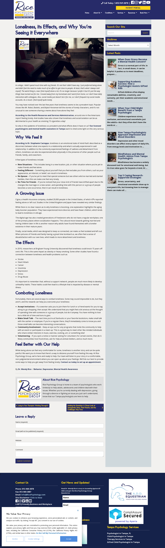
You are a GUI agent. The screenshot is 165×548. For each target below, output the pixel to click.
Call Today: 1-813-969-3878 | (116, 3)
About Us (97, 13)
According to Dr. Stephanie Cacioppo (32, 143)
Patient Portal (133, 8)
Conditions (109, 13)
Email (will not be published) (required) (29, 431)
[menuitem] (87, 12)
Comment (19, 450)
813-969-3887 (25, 491)
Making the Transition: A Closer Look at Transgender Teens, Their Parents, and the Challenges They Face (82, 408)
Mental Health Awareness (66, 369)
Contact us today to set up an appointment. (81, 362)
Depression (48, 369)
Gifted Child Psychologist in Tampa (123, 541)
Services (120, 13)
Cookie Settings (34, 539)
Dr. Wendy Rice (25, 369)
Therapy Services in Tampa (119, 538)
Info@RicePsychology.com (33, 494)
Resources (131, 13)
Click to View (36, 497)
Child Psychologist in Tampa (120, 535)
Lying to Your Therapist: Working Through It (33, 406)
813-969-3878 (28, 488)
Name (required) (21, 422)
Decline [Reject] (15, 539)
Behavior (38, 369)
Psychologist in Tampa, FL (119, 532)
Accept (68, 539)
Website (18, 440)
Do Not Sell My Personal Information (51, 533)
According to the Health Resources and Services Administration (44, 115)
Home (87, 13)
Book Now (144, 13)
